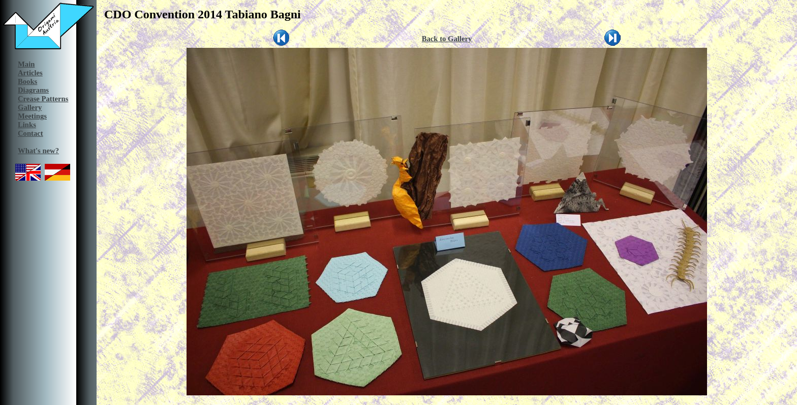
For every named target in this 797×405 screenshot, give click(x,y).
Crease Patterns (43, 99)
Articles (30, 73)
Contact (30, 133)
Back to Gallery (447, 39)
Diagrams (33, 90)
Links (27, 125)
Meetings (32, 116)
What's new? (38, 151)
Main (26, 64)
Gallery (30, 107)
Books (27, 81)
